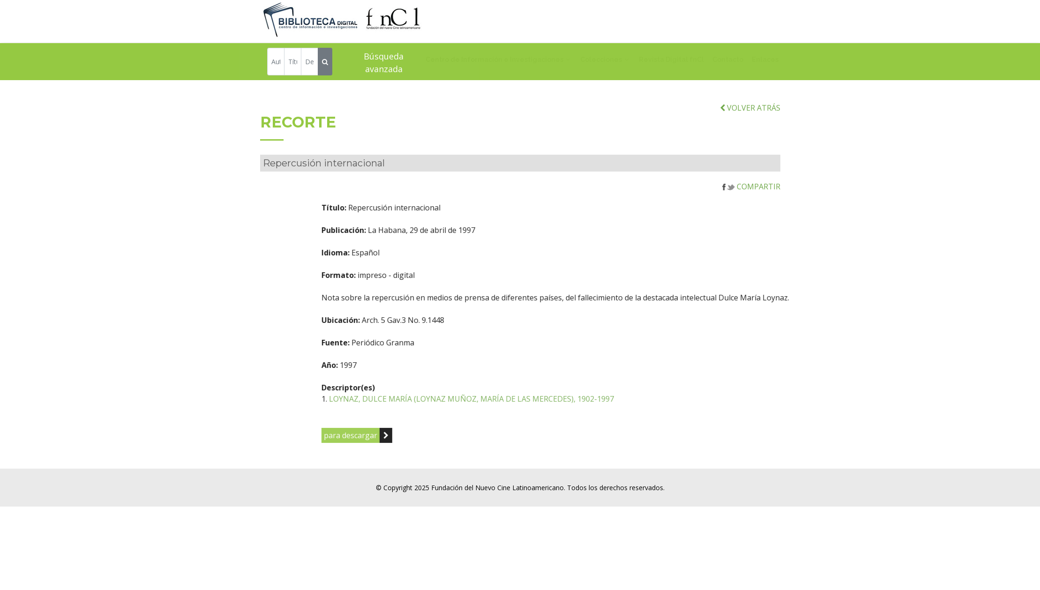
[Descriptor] (309, 63)
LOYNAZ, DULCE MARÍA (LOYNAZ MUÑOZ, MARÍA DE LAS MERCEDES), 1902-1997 (515, 412)
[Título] (292, 63)
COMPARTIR (751, 199)
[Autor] (275, 63)
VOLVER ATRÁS (750, 120)
